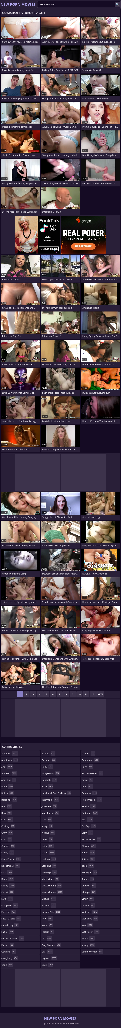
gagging (8, 951)
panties (88, 753)
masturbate (50, 879)
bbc (6, 806)
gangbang (9, 958)
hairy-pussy (51, 773)
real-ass (89, 793)
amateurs (9, 760)
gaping (48, 753)
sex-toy (89, 826)
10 (79, 694)
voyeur (88, 905)
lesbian (49, 859)
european (9, 905)
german (49, 760)
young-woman (92, 951)
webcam (90, 912)
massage (49, 872)
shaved (89, 846)
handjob (49, 780)
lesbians (49, 865)
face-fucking (11, 918)
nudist (48, 932)
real (87, 786)
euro (7, 898)
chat (6, 839)
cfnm (7, 832)
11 (86, 694)
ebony (8, 885)
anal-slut (8, 780)
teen (88, 865)
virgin (88, 898)
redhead (90, 813)
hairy (47, 766)
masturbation (52, 892)
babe (7, 786)
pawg (87, 780)
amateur (9, 753)
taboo (88, 852)
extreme (8, 912)
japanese (49, 806)
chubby (8, 846)
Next (100, 694)
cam (7, 819)
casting (8, 826)
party (87, 766)
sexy (87, 832)
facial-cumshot (12, 938)
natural (49, 905)
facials (7, 945)
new (47, 918)
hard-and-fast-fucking (56, 793)
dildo (7, 879)
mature (49, 898)
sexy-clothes (91, 839)
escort (7, 892)
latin (47, 846)
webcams (90, 918)
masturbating (52, 885)
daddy (7, 852)
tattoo (88, 859)
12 (93, 694)
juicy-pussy (50, 813)
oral (47, 951)
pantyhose (90, 760)
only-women (51, 945)
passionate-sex (92, 773)
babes (7, 793)
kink (47, 819)
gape (7, 965)
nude (47, 925)
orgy (47, 965)
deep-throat (11, 859)
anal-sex (9, 773)
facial (7, 932)
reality (89, 806)
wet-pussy (90, 932)
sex (87, 819)
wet (87, 925)
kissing (48, 832)
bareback (9, 799)
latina (48, 852)
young (88, 945)
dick (6, 872)
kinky (47, 826)
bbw (6, 813)
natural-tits (51, 912)
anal (7, 766)
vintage (89, 892)
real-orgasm (92, 799)
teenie (88, 879)
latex (47, 839)
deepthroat (10, 865)
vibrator (89, 885)
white (88, 938)
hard (47, 786)
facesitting (10, 925)
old (47, 938)
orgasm (49, 958)
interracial (50, 799)
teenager (89, 872)
